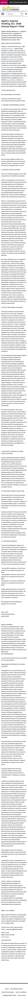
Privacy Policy (22, 995)
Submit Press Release (8, 992)
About (7, 989)
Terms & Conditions (20, 992)
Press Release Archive (16, 989)
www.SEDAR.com (12, 80)
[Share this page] (26, 13)
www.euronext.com (12, 59)
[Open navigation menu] (2, 13)
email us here (5, 937)
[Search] (13, 14)
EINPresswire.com (7, 48)
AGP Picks (4, 2)
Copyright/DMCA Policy (9, 995)
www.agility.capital (8, 67)
